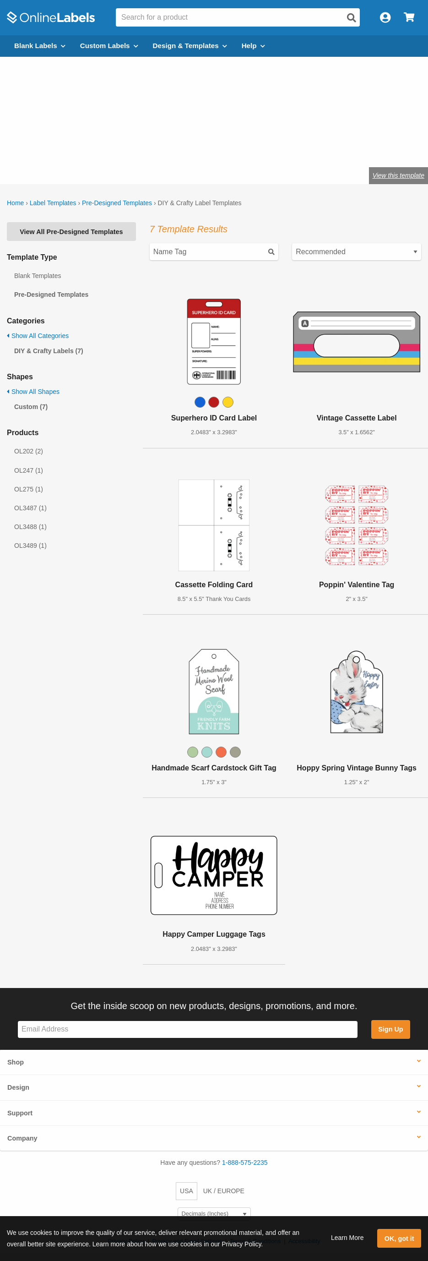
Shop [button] (15, 1062)
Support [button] (20, 1113)
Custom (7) (31, 406)
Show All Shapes (33, 391)
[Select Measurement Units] (214, 1214)
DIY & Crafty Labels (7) (48, 351)
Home (15, 203)
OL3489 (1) (30, 545)
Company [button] (22, 1138)
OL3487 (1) (30, 508)
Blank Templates (37, 275)
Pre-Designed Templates (117, 203)
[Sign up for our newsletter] (188, 1029)
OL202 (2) (28, 451)
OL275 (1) (28, 489)
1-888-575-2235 (245, 1162)
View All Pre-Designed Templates (71, 231)
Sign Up (390, 1029)
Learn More (347, 1237)
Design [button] (18, 1087)
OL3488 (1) (30, 526)
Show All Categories (38, 335)
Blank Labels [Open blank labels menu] (39, 45)
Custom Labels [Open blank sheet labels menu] (109, 45)
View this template (398, 175)
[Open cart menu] (409, 17)
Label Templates (53, 203)
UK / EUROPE (223, 1191)
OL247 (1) (28, 470)
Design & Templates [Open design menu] (190, 45)
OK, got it (399, 1238)
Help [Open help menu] (253, 45)
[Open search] (351, 18)
